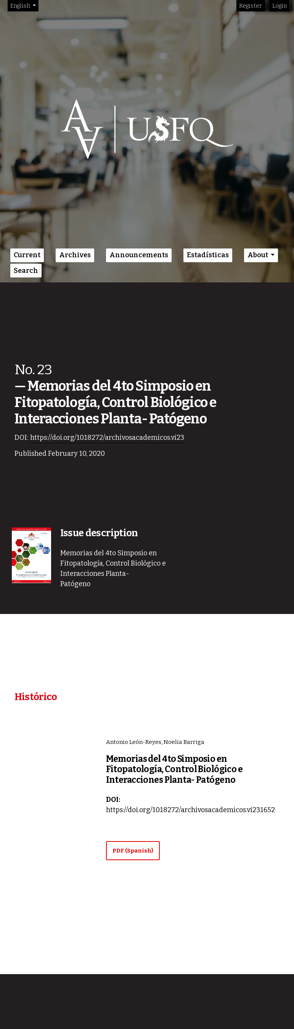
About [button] (258, 255)
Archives (75, 255)
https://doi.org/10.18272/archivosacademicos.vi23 (107, 437)
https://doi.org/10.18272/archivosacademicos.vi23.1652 (190, 810)
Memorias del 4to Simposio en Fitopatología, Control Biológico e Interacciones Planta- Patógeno (174, 769)
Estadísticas (208, 255)
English (24, 5)
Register (250, 5)
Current (27, 255)
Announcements (138, 255)
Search (26, 270)
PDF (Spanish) (132, 850)
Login (279, 5)
